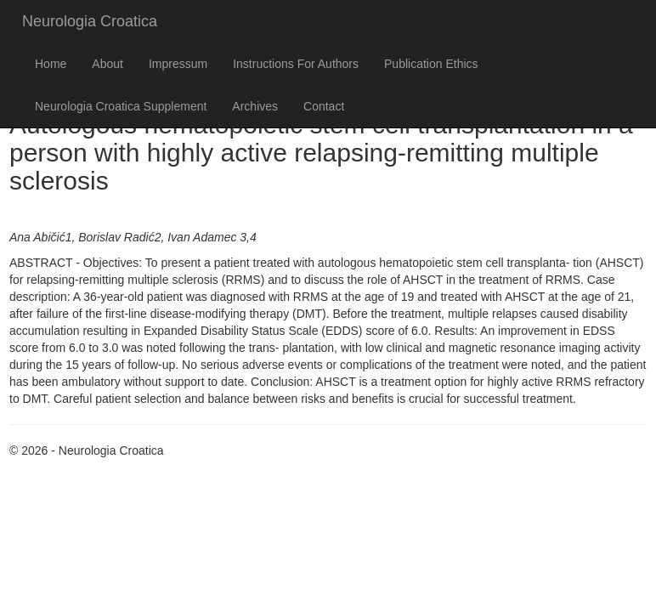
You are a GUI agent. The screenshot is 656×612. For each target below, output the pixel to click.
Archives (255, 106)
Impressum (178, 64)
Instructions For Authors (296, 64)
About (107, 64)
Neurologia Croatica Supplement (120, 106)
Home (50, 64)
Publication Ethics (431, 64)
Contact (323, 106)
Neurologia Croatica (89, 21)
